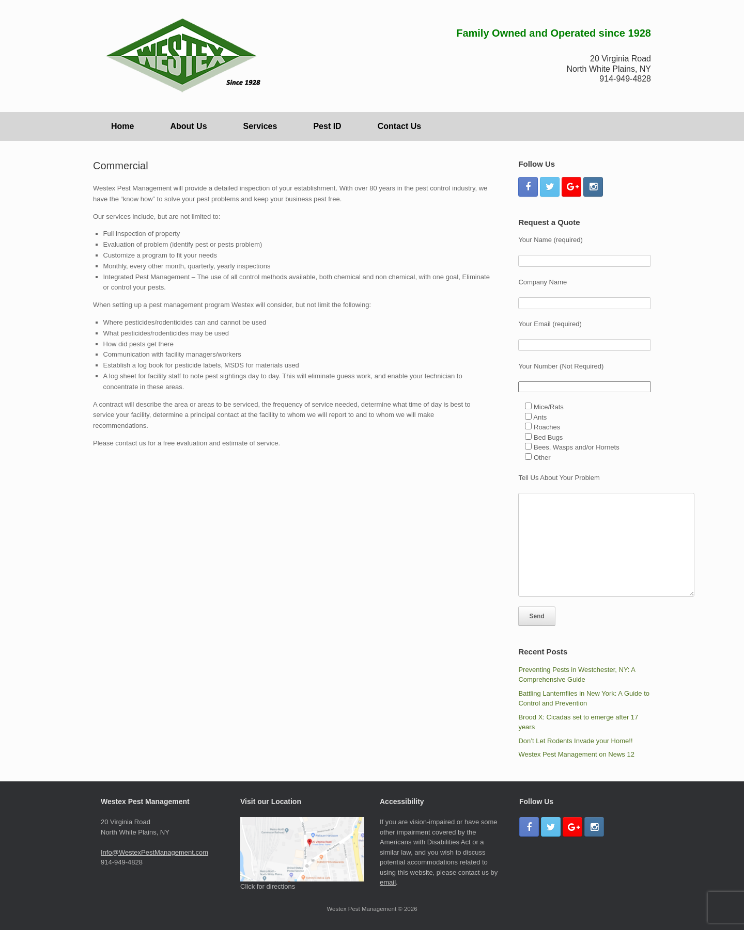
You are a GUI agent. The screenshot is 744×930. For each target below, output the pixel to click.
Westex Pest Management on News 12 (576, 754)
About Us (188, 126)
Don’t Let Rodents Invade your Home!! (575, 741)
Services (260, 126)
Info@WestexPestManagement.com (154, 852)
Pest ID (327, 126)
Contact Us (399, 126)
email (388, 882)
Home (122, 126)
